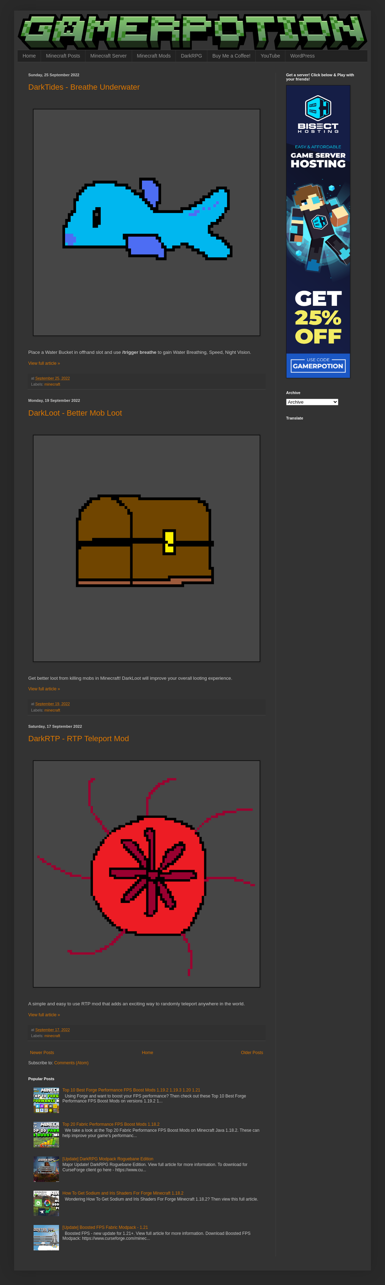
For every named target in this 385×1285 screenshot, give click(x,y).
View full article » (44, 363)
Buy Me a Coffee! (231, 56)
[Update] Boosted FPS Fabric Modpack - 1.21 (105, 1227)
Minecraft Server (108, 56)
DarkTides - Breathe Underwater (84, 87)
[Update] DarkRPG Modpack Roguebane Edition (108, 1158)
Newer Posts (42, 1052)
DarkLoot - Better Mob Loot (75, 413)
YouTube (270, 56)
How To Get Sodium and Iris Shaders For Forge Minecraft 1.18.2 (123, 1193)
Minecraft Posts (63, 56)
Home (29, 56)
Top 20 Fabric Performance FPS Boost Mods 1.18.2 (111, 1124)
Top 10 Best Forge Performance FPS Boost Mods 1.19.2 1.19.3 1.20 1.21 (131, 1090)
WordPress (302, 56)
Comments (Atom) (71, 1062)
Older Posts (252, 1052)
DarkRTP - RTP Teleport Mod (78, 738)
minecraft (52, 384)
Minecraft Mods (154, 56)
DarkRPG (191, 56)
